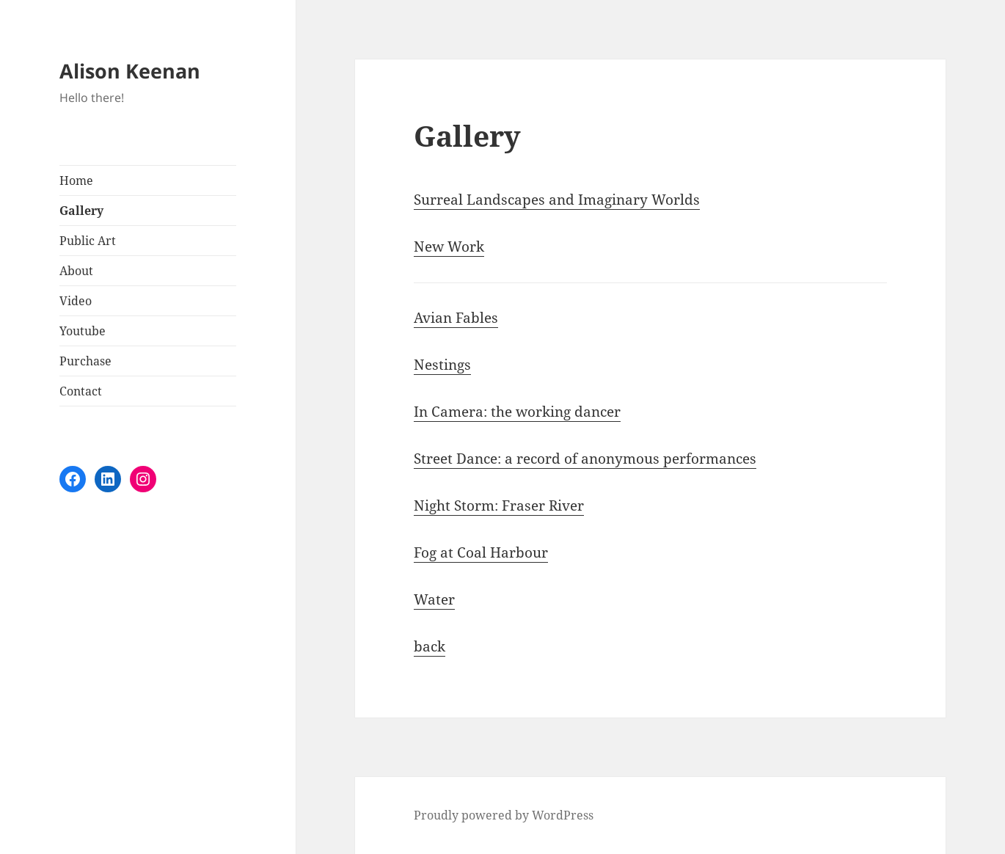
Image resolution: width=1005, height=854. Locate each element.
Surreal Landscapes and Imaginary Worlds (557, 199)
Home (76, 180)
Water (434, 599)
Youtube (82, 331)
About (76, 271)
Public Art (87, 241)
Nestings (442, 364)
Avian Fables (456, 317)
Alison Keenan (129, 70)
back (429, 646)
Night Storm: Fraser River (499, 505)
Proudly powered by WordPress (503, 815)
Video (75, 301)
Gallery (81, 210)
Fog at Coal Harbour (481, 552)
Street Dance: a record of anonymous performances (585, 458)
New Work (449, 246)
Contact (80, 391)
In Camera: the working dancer (517, 411)
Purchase (85, 361)
